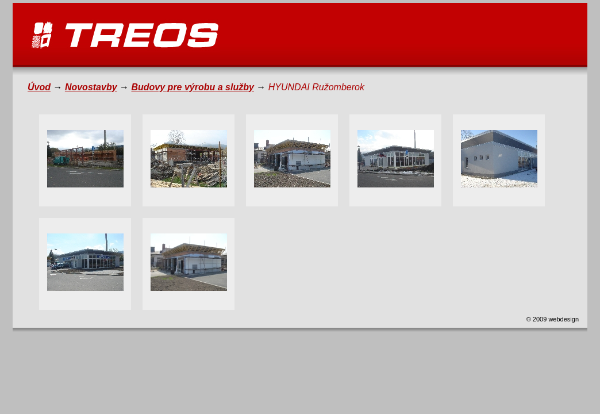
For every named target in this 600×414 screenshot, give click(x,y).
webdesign (563, 319)
